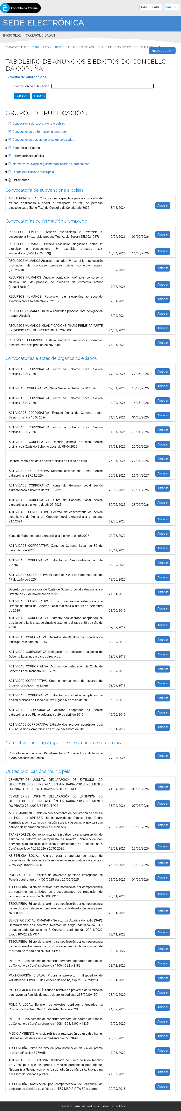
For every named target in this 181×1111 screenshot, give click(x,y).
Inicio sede (12, 35)
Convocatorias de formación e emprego (39, 131)
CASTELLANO (150, 7)
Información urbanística (28, 156)
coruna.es (39, 47)
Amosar (162, 205)
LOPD (77, 1106)
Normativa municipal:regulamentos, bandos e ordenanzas (51, 164)
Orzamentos (21, 180)
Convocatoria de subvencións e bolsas (39, 123)
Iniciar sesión (162, 50)
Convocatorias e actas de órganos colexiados (43, 139)
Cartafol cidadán (40, 35)
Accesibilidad (119, 1106)
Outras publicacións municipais (33, 172)
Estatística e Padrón (26, 148)
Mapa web (87, 1106)
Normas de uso (102, 1106)
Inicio (57, 47)
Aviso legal (66, 1106)
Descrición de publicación (31, 86)
